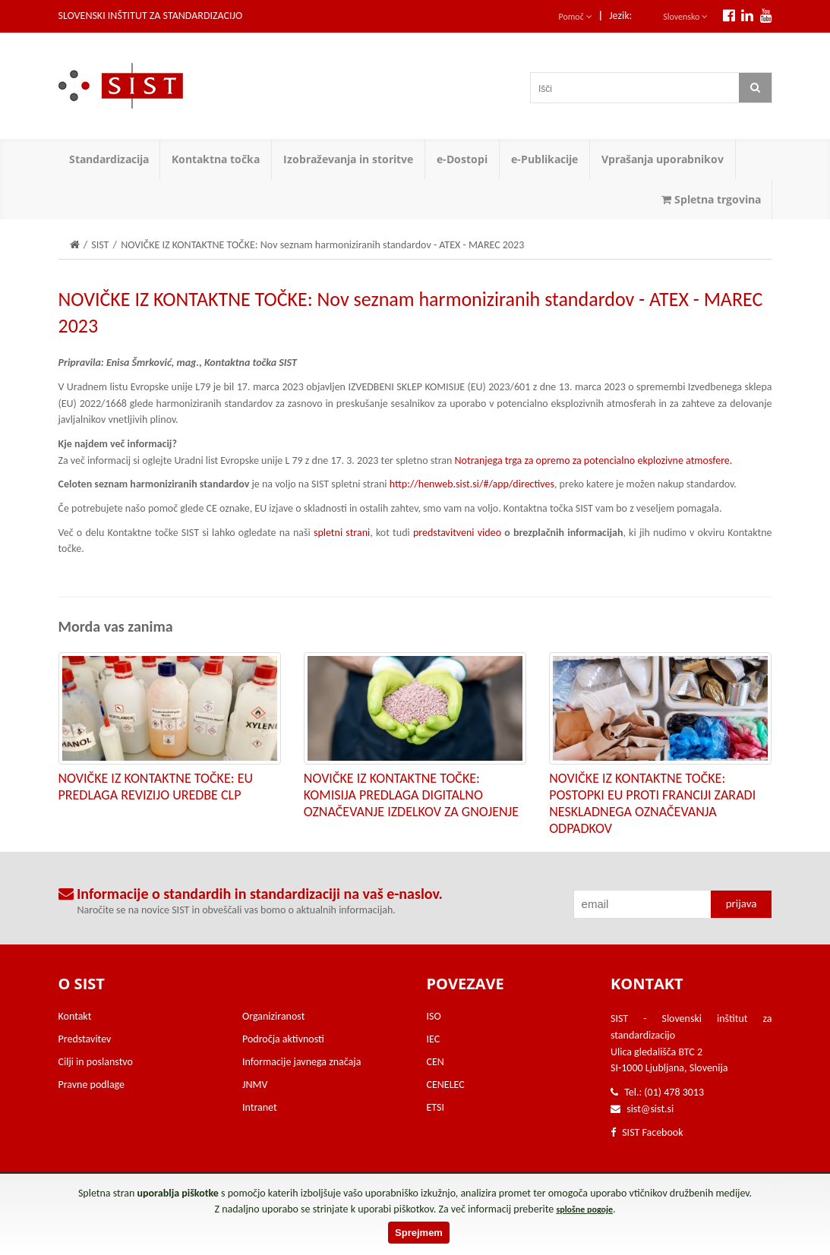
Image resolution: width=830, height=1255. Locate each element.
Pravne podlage (91, 1084)
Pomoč (575, 16)
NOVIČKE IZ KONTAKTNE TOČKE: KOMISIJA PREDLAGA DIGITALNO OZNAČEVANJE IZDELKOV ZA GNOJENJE (411, 795)
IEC (433, 1039)
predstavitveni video (457, 532)
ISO (434, 1016)
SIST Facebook (647, 1132)
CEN (435, 1061)
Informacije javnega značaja (301, 1061)
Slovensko (685, 16)
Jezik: (620, 15)
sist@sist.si (650, 1108)
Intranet (259, 1107)
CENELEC (446, 1084)
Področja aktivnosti (283, 1039)
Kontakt (75, 1016)
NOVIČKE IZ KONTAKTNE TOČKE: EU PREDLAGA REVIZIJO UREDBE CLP (155, 786)
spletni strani (342, 532)
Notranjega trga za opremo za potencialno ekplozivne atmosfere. (594, 460)
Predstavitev (85, 1039)
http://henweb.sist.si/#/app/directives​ (472, 484)
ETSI (436, 1107)
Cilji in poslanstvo (95, 1061)
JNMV (254, 1084)
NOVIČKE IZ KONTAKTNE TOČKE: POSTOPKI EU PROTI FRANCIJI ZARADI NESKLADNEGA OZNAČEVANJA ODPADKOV (652, 803)
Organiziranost (273, 1016)
